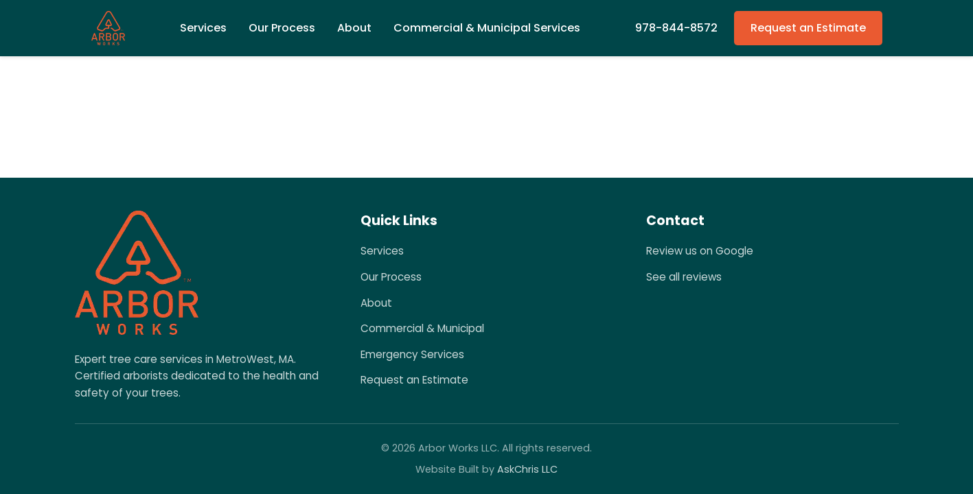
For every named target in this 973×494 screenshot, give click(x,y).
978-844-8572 (676, 28)
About (354, 28)
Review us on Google (699, 251)
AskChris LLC (527, 469)
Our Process (282, 28)
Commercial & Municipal (422, 328)
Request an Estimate (808, 28)
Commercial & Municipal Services (486, 28)
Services (382, 251)
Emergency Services (412, 354)
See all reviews (684, 277)
